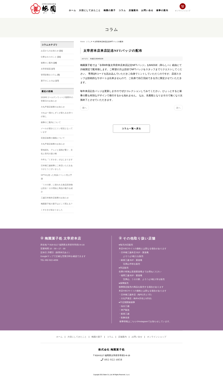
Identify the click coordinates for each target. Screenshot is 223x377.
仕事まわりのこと (49, 57)
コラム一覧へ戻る (131, 128)
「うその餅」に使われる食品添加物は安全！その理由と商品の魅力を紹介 (57, 188)
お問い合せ (147, 10)
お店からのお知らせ (50, 51)
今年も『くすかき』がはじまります (57, 159)
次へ (178, 108)
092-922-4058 (111, 359)
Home (82, 42)
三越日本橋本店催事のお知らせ (55, 198)
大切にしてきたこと (90, 10)
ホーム (72, 10)
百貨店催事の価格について (53, 138)
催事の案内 (162, 10)
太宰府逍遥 (46, 69)
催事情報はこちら (127, 321)
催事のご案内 (47, 63)
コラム (122, 10)
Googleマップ (47, 256)
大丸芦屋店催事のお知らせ (53, 107)
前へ (84, 108)
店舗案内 (133, 10)
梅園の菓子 (110, 10)
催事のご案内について (51, 122)
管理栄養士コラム (49, 75)
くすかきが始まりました (52, 210)
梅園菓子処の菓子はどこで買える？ (57, 204)
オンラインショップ (185, 8)
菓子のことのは (48, 81)
